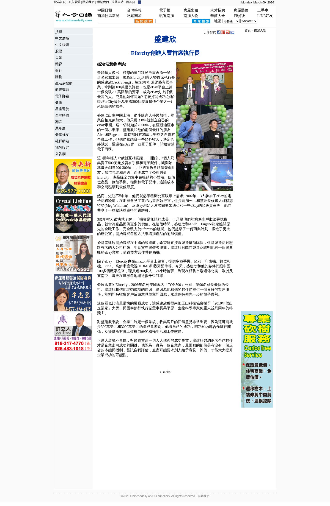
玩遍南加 (166, 16)
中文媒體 (62, 45)
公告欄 (60, 154)
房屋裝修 (241, 10)
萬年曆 (60, 128)
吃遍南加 (134, 16)
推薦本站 (118, 2)
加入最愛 (74, 2)
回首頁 (130, 2)
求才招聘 (217, 10)
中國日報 (104, 10)
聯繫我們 (103, 2)
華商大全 (217, 16)
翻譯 (58, 122)
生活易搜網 (63, 83)
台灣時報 (134, 10)
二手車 (262, 10)
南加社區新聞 (108, 16)
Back (165, 372)
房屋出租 (191, 10)
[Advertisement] (72, 420)
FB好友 (240, 16)
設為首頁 (60, 2)
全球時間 (62, 115)
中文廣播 (62, 38)
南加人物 (191, 16)
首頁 (248, 30)
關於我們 (88, 2)
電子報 (164, 10)
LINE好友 (265, 16)
